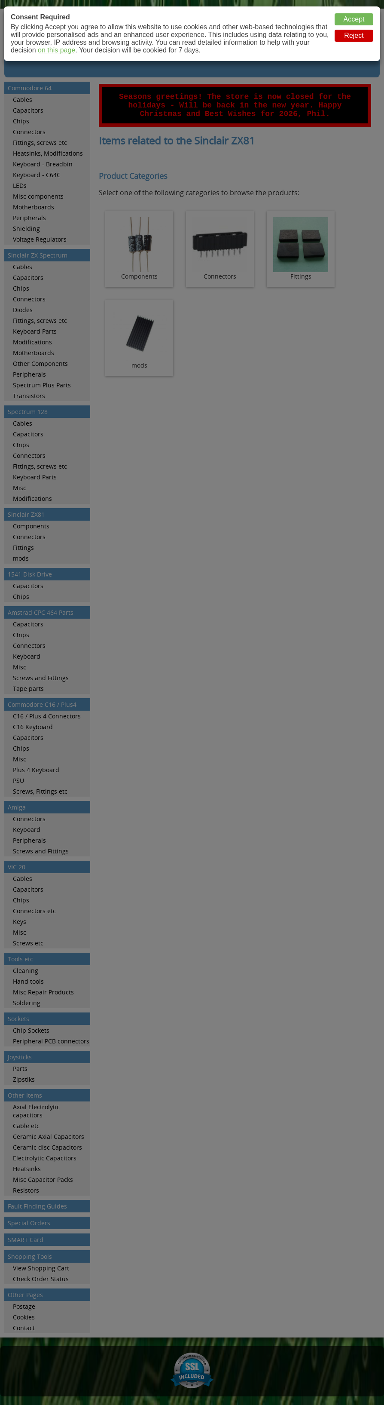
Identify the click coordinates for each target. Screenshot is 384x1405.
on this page (56, 50)
